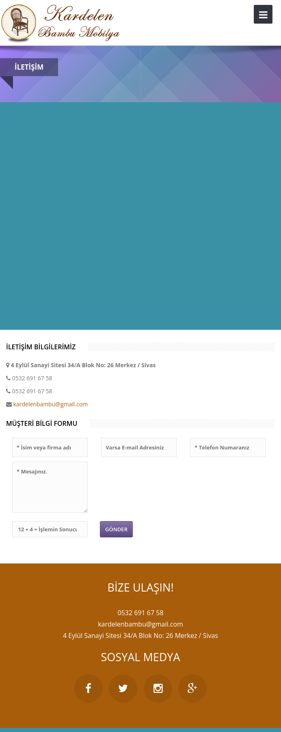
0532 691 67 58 (32, 378)
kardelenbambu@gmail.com (50, 404)
